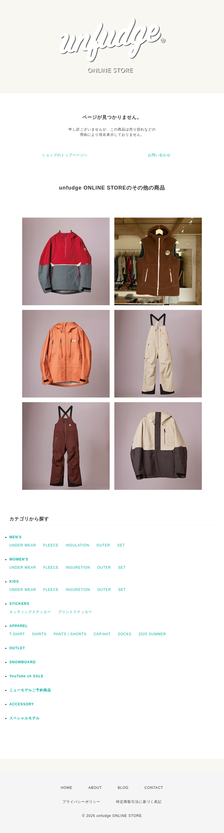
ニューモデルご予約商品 (30, 690)
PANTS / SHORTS (70, 634)
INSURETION (78, 567)
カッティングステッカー (30, 612)
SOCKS (125, 634)
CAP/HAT (102, 634)
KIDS (14, 581)
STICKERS (19, 604)
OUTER (103, 545)
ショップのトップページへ (65, 155)
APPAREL (18, 626)
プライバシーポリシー (81, 802)
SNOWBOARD (22, 662)
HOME (67, 788)
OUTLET (17, 648)
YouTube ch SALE (26, 676)
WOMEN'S (18, 559)
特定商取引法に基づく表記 (139, 802)
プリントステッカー (75, 612)
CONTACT (153, 788)
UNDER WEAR (22, 545)
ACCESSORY (21, 704)
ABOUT (95, 788)
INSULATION (77, 545)
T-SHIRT (17, 634)
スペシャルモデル (24, 718)
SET (121, 545)
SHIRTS (39, 634)
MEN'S (15, 537)
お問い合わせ (159, 155)
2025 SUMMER (152, 634)
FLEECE (51, 545)
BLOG (123, 788)
